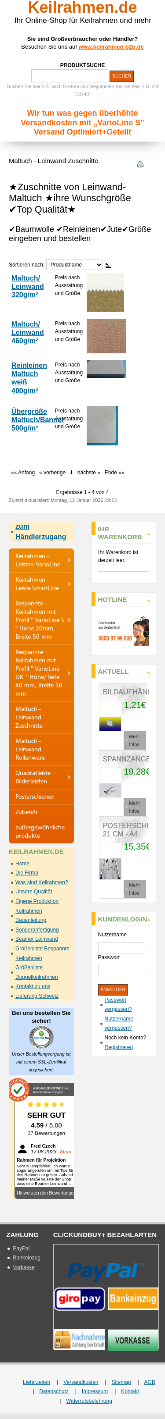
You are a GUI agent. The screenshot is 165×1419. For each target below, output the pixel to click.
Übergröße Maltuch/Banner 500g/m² (37, 420)
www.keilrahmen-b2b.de (110, 46)
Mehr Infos (134, 740)
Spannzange (127, 759)
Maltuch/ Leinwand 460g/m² (27, 332)
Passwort (109, 957)
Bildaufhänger (133, 692)
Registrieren (119, 1047)
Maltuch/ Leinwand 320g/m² (27, 286)
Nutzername (112, 935)
